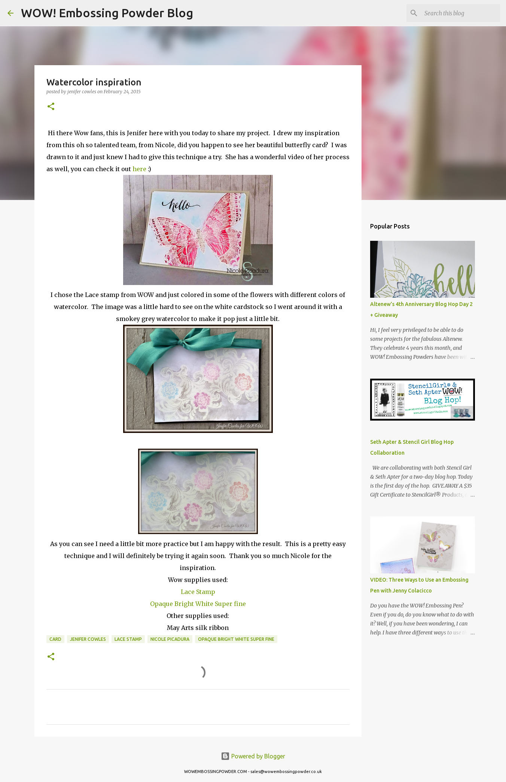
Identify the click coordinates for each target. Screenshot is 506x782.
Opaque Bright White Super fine (198, 603)
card (55, 639)
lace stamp (128, 639)
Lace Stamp (198, 591)
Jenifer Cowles (88, 639)
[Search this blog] (460, 13)
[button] (50, 107)
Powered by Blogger (253, 756)
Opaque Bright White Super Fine (236, 639)
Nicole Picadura (169, 639)
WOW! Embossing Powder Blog (107, 12)
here (139, 169)
